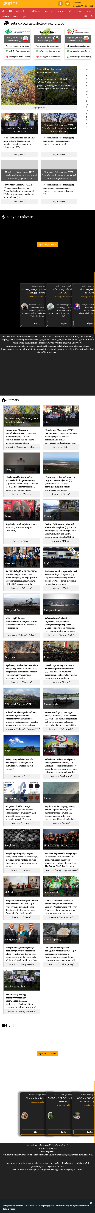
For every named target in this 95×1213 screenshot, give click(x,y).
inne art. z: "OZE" (21, 776)
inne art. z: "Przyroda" (21, 682)
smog (79, 11)
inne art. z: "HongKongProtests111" (61, 870)
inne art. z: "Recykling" (21, 870)
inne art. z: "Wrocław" (21, 588)
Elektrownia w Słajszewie (37, 1098)
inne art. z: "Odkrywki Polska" (22, 635)
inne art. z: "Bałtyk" (61, 823)
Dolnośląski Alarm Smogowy (87, 97)
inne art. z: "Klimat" (61, 541)
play (37, 323)
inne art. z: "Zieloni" (21, 917)
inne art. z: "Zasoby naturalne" (21, 1011)
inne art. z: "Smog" (21, 541)
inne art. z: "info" (61, 447)
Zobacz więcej (9, 1209)
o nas (15, 16)
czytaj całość (39, 107)
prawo (60, 11)
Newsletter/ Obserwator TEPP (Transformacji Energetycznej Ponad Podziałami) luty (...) (59, 128)
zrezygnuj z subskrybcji (18, 56)
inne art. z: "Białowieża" (61, 776)
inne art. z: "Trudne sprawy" (61, 964)
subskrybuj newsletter (18, 51)
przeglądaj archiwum (17, 46)
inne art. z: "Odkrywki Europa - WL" (23, 729)
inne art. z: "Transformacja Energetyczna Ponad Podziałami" (23, 447)
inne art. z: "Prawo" (61, 682)
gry (24, 16)
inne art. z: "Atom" (61, 494)
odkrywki (20, 11)
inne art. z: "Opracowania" (61, 917)
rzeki (70, 11)
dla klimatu (35, 11)
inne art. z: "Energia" (22, 494)
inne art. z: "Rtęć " (60, 588)
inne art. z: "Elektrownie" (61, 729)
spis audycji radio (47, 244)
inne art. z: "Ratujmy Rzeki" (61, 635)
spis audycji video (47, 1053)
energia (48, 11)
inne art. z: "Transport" (22, 823)
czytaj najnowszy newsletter (17, 39)
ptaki (89, 11)
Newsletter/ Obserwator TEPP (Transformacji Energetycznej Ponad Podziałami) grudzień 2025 (59, 175)
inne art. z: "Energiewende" (22, 964)
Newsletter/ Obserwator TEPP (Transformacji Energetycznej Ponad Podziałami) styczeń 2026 (20, 175)
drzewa (5, 16)
